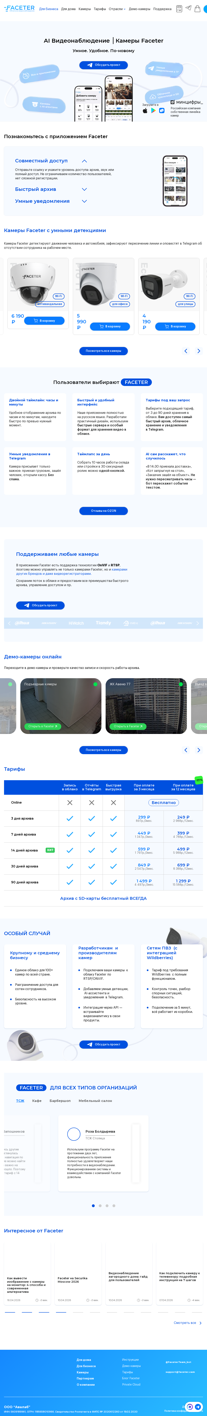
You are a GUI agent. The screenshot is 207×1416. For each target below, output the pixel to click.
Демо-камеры (139, 9)
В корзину (46, 321)
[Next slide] (197, 617)
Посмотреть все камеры (103, 345)
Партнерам (85, 1372)
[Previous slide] (9, 617)
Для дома (68, 9)
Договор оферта (192, 1401)
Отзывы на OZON (103, 505)
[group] (27, 1267)
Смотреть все (188, 1317)
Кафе (37, 1095)
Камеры (85, 9)
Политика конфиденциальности (183, 1405)
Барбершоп (60, 1095)
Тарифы (100, 9)
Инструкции (130, 1354)
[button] (186, 345)
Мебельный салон (95, 1095)
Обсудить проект (103, 65)
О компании (86, 1379)
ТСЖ (20, 1095)
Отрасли (116, 9)
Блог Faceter (131, 1372)
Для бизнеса (48, 9)
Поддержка (162, 9)
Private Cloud (131, 1379)
